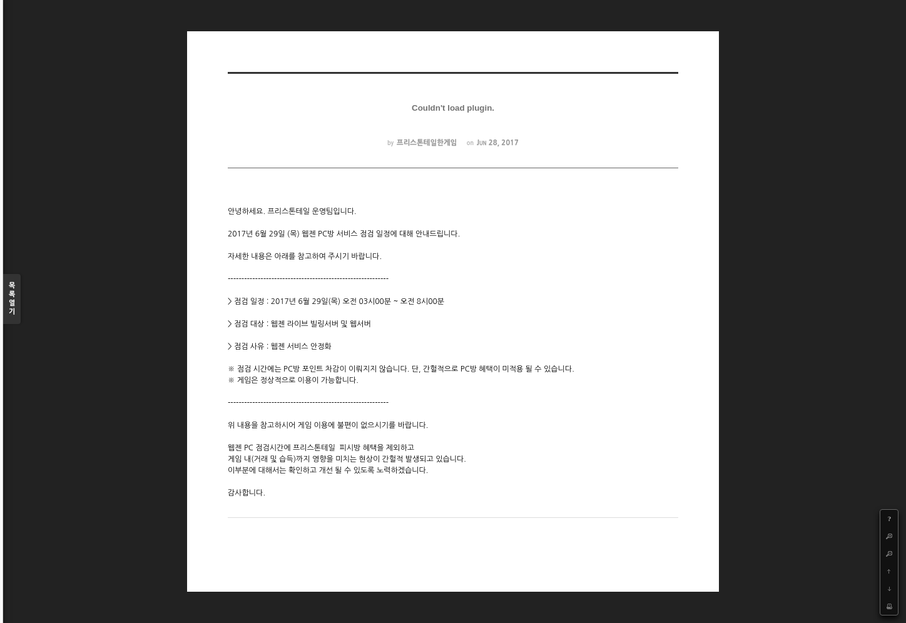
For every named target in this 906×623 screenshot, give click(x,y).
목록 (12, 299)
